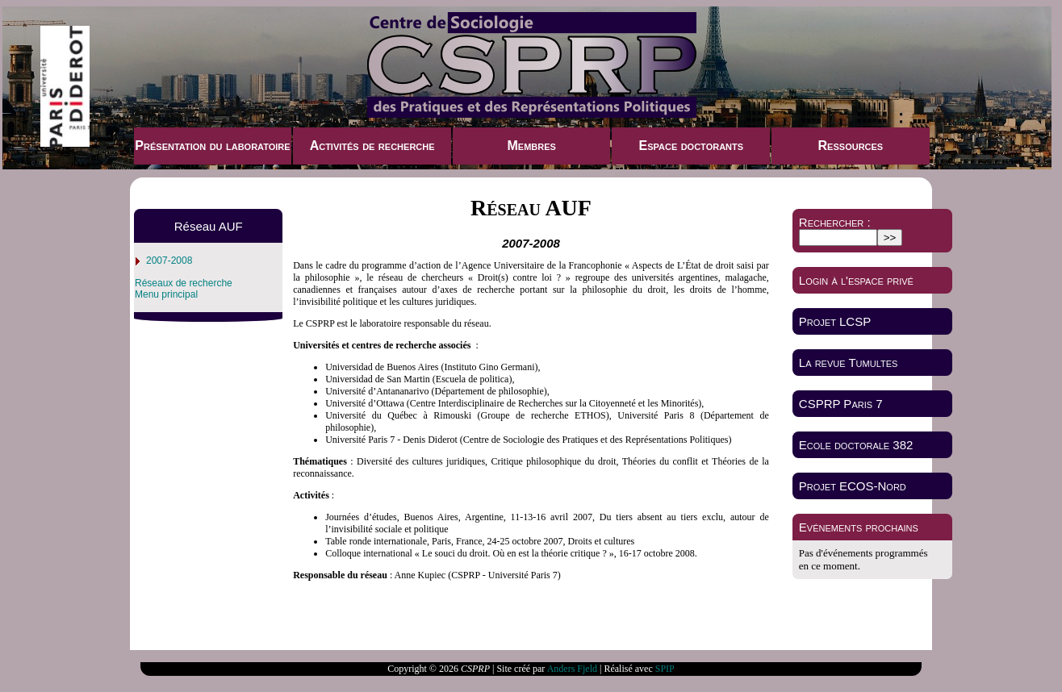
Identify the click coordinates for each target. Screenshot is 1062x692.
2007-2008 (169, 260)
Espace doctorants (690, 145)
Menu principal (166, 294)
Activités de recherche (372, 145)
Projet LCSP (835, 321)
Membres (531, 145)
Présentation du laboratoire (212, 145)
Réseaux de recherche (183, 283)
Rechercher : (835, 222)
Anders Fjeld (572, 668)
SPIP (665, 668)
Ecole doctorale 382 (856, 445)
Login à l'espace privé (856, 280)
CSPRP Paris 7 (841, 404)
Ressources (851, 145)
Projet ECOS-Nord (852, 486)
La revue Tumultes (848, 362)
